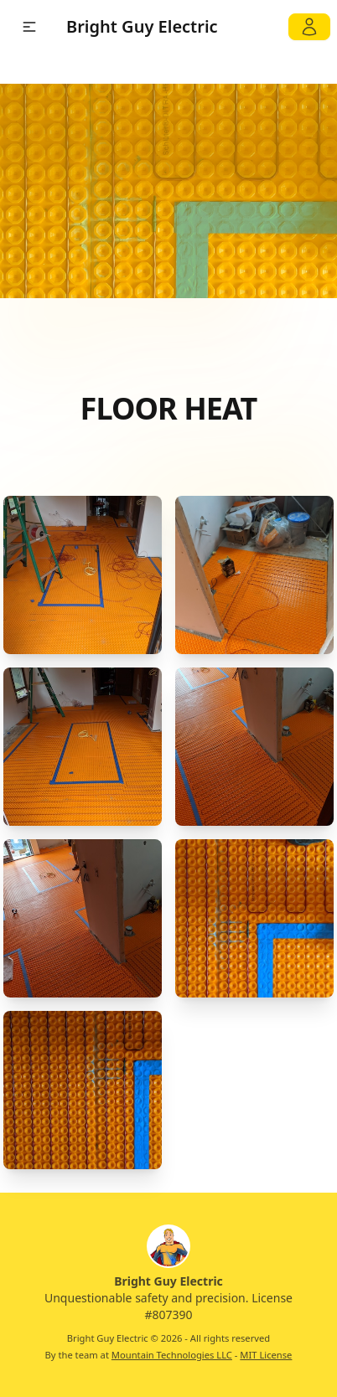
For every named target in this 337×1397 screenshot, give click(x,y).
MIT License (266, 1354)
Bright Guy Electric (142, 26)
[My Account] (309, 26)
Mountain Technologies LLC (171, 1354)
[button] (29, 27)
